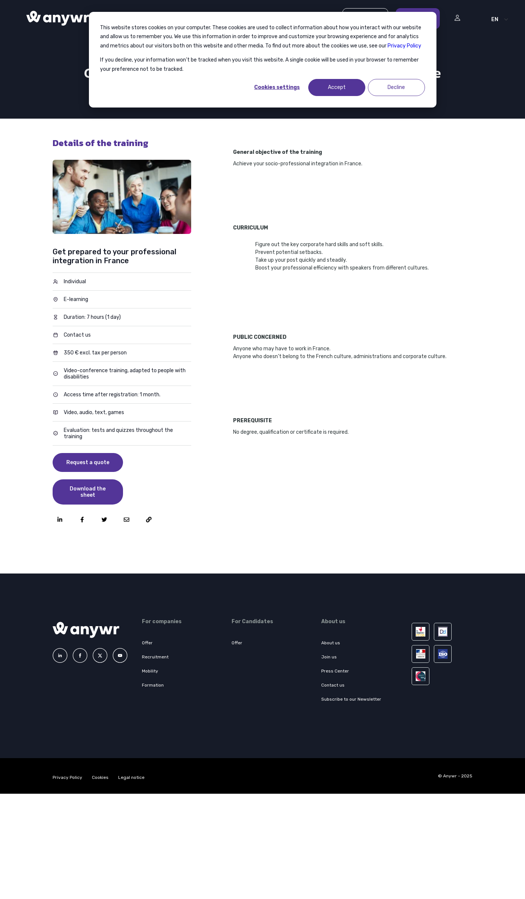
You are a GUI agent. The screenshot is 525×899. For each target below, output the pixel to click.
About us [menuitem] (330, 642)
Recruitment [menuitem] (155, 657)
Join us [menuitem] (329, 657)
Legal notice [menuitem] (131, 777)
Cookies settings (277, 87)
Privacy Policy (404, 46)
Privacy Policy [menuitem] (67, 777)
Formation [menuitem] (153, 685)
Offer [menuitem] (147, 642)
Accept (337, 87)
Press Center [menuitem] (335, 671)
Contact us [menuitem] (333, 685)
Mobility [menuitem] (150, 671)
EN (494, 19)
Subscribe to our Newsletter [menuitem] (351, 699)
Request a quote (87, 462)
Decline (396, 87)
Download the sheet (88, 492)
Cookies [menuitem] (100, 777)
